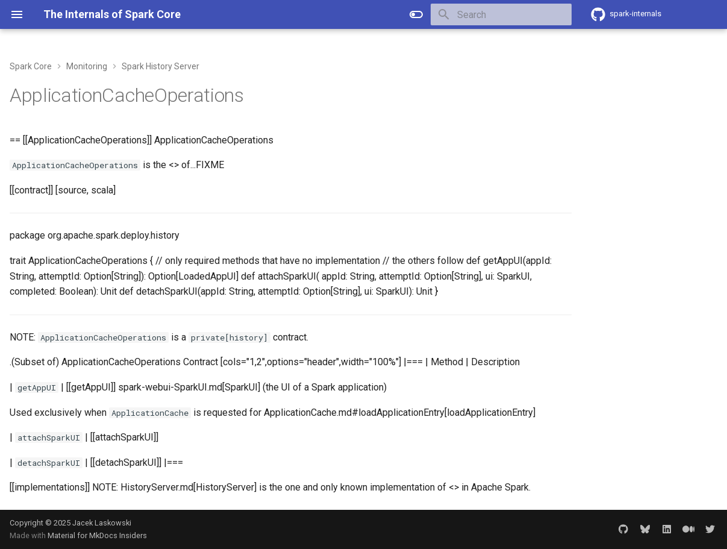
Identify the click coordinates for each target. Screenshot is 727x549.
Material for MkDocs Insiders (97, 535)
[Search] (501, 14)
